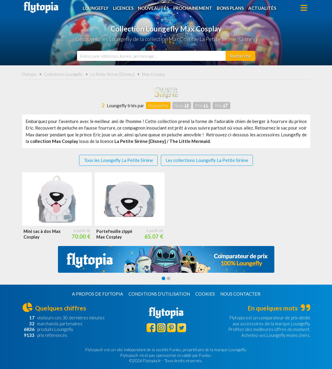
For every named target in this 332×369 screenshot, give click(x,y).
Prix (201, 105)
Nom (181, 105)
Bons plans (230, 8)
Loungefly (95, 8)
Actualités (262, 8)
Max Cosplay (153, 74)
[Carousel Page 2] (168, 278)
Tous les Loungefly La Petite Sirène (118, 160)
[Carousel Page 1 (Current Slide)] (163, 278)
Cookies (205, 294)
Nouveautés (153, 8)
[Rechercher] (240, 56)
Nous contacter (240, 294)
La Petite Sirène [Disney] (112, 74)
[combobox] (151, 56)
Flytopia (41, 7)
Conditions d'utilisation (159, 294)
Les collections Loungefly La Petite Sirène (207, 160)
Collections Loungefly (63, 74)
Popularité (158, 105)
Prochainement (192, 8)
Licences (123, 8)
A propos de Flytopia (97, 294)
